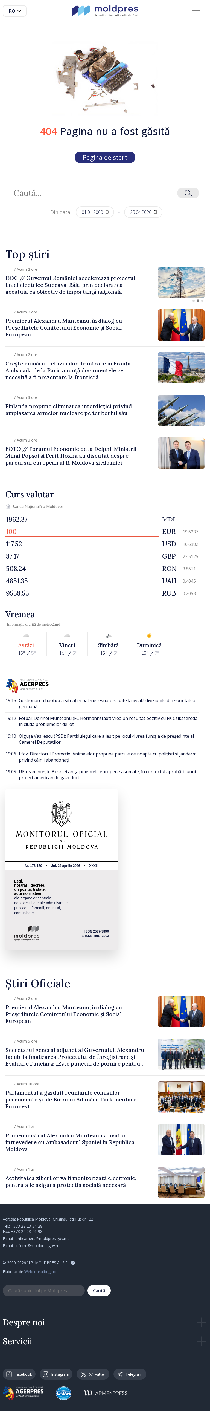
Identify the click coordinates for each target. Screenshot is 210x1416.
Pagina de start (105, 157)
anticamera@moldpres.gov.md (43, 1238)
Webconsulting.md (40, 1271)
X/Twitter (93, 1374)
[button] (193, 301)
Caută (99, 1291)
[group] (105, 282)
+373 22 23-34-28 (26, 1226)
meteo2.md (51, 624)
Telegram (129, 1374)
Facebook (19, 1374)
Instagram (56, 1374)
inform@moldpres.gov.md (39, 1245)
